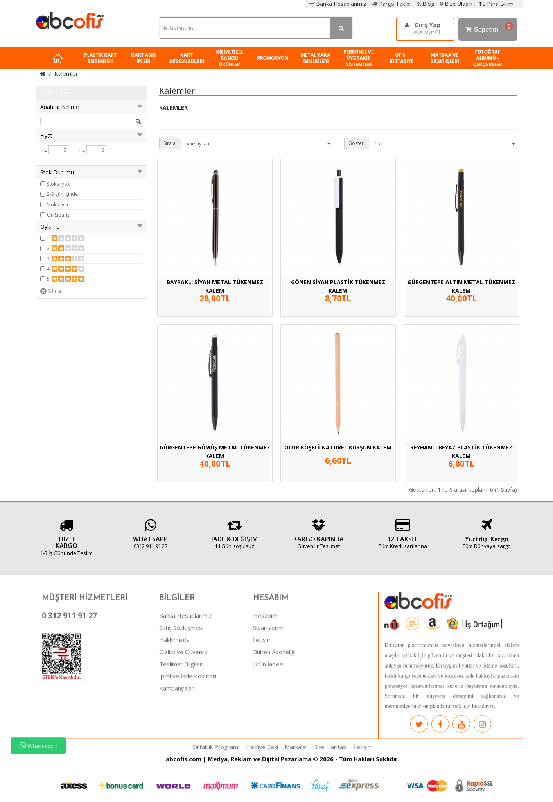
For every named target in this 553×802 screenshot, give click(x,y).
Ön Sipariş (58, 214)
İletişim (262, 681)
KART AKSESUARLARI (186, 58)
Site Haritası (330, 788)
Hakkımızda (174, 681)
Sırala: (170, 143)
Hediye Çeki (262, 788)
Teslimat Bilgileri (181, 705)
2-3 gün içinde (62, 194)
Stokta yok (58, 184)
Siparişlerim (268, 669)
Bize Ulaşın (456, 3)
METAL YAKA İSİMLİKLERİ (315, 58)
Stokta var (58, 204)
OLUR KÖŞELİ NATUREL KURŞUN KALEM (337, 447)
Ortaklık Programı (215, 788)
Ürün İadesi (268, 705)
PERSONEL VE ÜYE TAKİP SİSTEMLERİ (358, 58)
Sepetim (487, 29)
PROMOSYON (272, 58)
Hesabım (265, 657)
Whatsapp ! (38, 745)
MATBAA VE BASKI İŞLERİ (444, 58)
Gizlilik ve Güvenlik (183, 693)
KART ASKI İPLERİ (143, 58)
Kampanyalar (176, 730)
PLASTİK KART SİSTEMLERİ (100, 58)
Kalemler (66, 73)
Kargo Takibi (391, 3)
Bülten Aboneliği (274, 693)
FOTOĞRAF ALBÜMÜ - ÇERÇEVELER (487, 58)
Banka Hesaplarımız (337, 3)
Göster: (356, 143)
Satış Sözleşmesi (181, 669)
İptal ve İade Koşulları (187, 717)
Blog (425, 3)
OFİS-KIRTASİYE (401, 58)
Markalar (296, 788)
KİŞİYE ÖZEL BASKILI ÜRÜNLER (229, 58)
